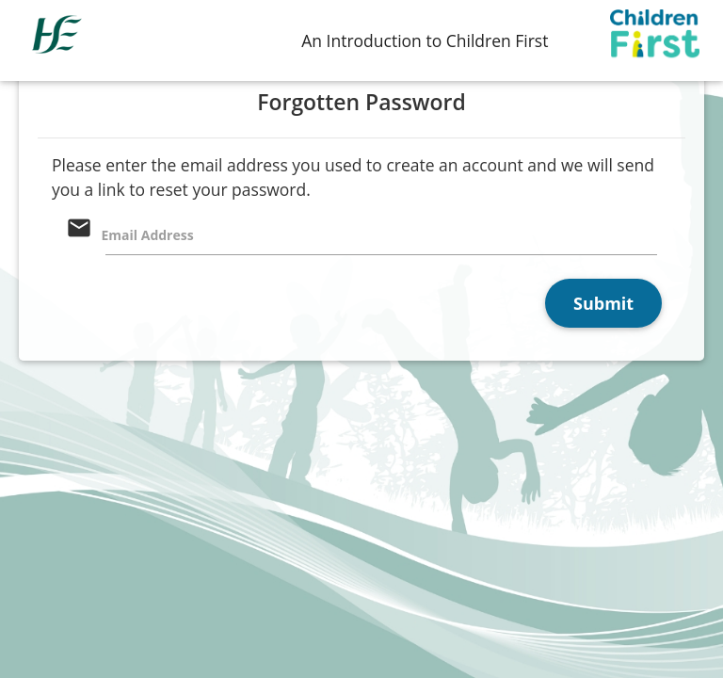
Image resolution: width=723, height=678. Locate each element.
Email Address (148, 235)
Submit (603, 303)
